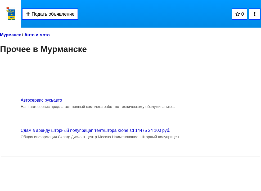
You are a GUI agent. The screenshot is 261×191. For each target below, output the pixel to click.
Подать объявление (50, 14)
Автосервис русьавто (41, 100)
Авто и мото (37, 35)
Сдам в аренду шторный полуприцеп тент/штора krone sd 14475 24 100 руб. (95, 130)
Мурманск (10, 35)
